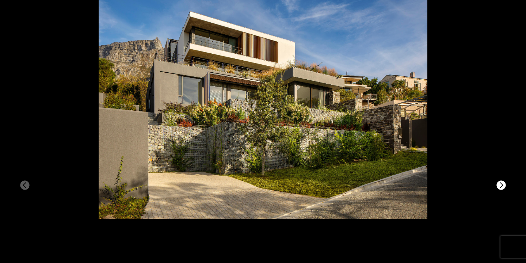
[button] (501, 185)
